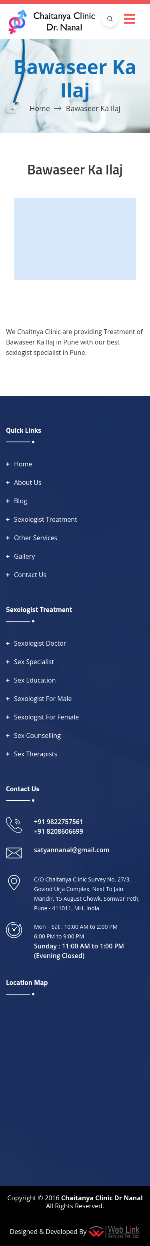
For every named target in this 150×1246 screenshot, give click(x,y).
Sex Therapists (35, 754)
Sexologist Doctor (40, 643)
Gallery (24, 556)
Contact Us (30, 574)
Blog (20, 500)
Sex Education (35, 680)
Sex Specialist (34, 661)
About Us (28, 482)
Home (40, 108)
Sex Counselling (37, 735)
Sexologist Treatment (45, 519)
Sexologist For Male (43, 698)
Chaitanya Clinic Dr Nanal (102, 1197)
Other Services (35, 537)
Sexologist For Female (46, 717)
